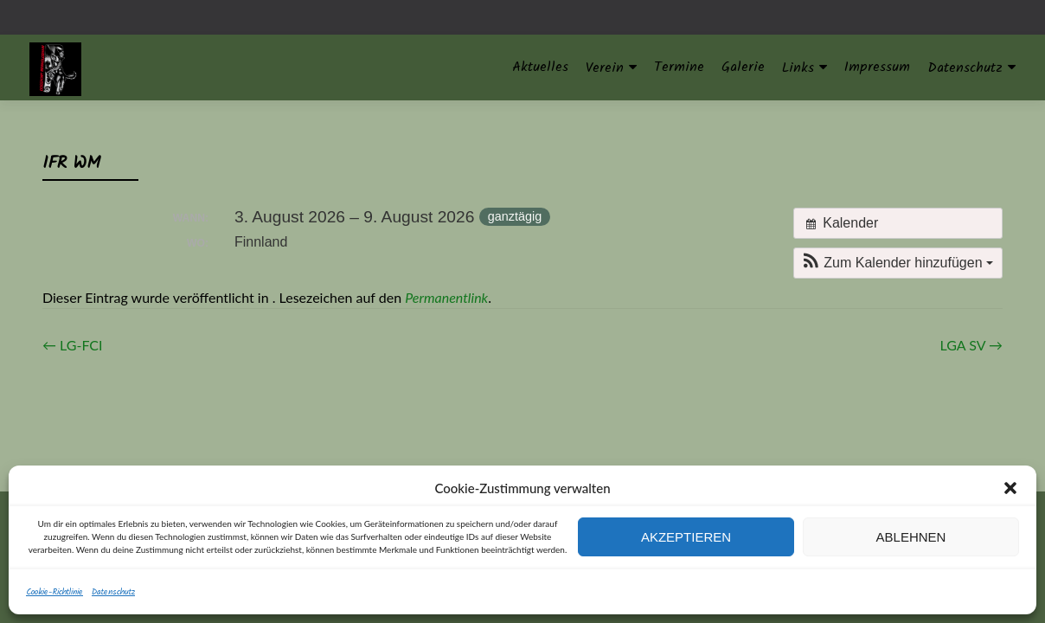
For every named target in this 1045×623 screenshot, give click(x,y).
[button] (1010, 488)
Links (798, 68)
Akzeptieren (686, 537)
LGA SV (971, 345)
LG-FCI (72, 345)
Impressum (877, 67)
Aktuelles (540, 67)
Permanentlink (446, 297)
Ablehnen (911, 537)
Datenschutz (113, 592)
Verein (605, 68)
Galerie (743, 67)
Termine (679, 67)
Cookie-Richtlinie (54, 592)
